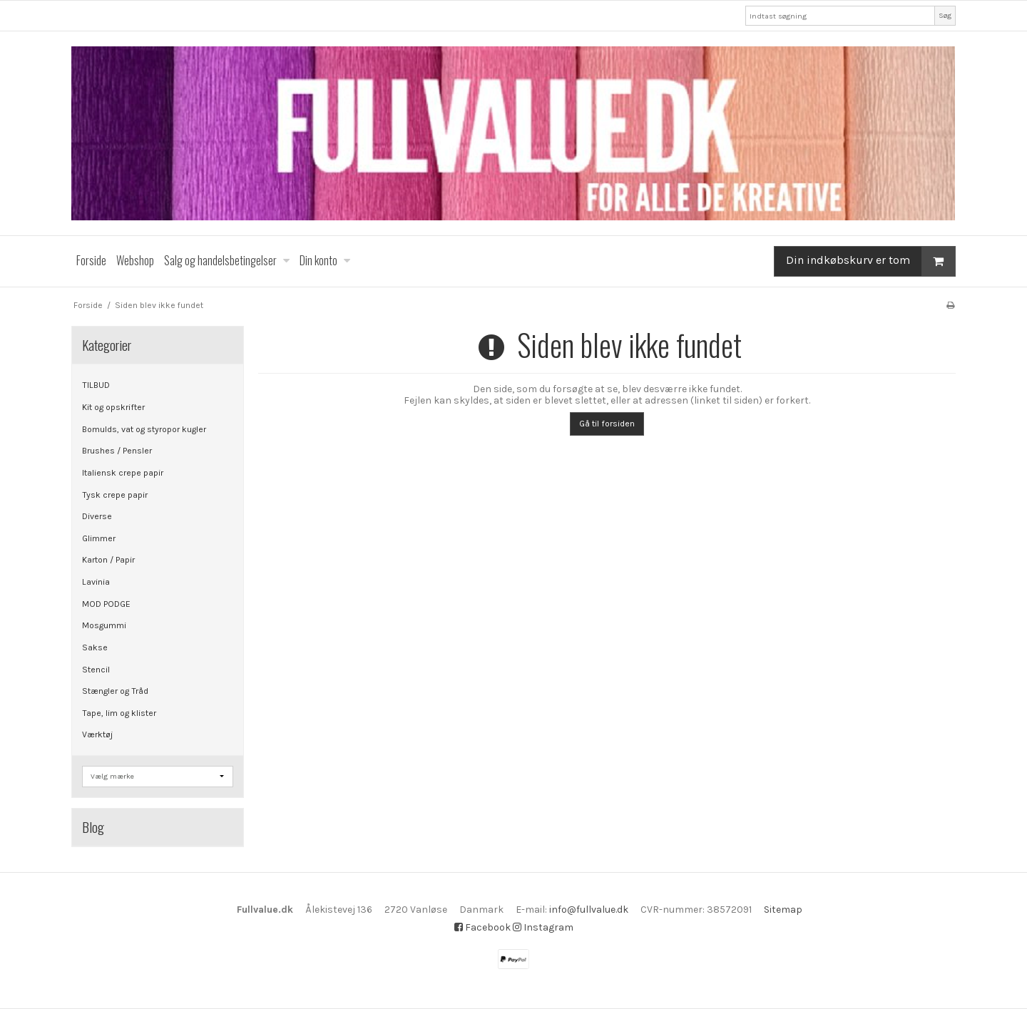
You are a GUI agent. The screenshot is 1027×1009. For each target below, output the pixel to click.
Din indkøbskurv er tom (870, 261)
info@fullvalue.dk (588, 909)
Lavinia (96, 582)
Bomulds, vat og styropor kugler (144, 429)
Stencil (96, 670)
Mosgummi (104, 625)
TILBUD (96, 385)
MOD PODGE (106, 604)
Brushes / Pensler (117, 451)
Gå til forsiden (607, 424)
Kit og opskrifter (113, 407)
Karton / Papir (108, 560)
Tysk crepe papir (115, 495)
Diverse (97, 516)
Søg (945, 15)
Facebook (482, 927)
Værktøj (97, 734)
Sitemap (783, 909)
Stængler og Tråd (115, 691)
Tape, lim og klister (119, 713)
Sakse (95, 647)
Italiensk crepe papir (122, 473)
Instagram (543, 927)
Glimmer (99, 538)
